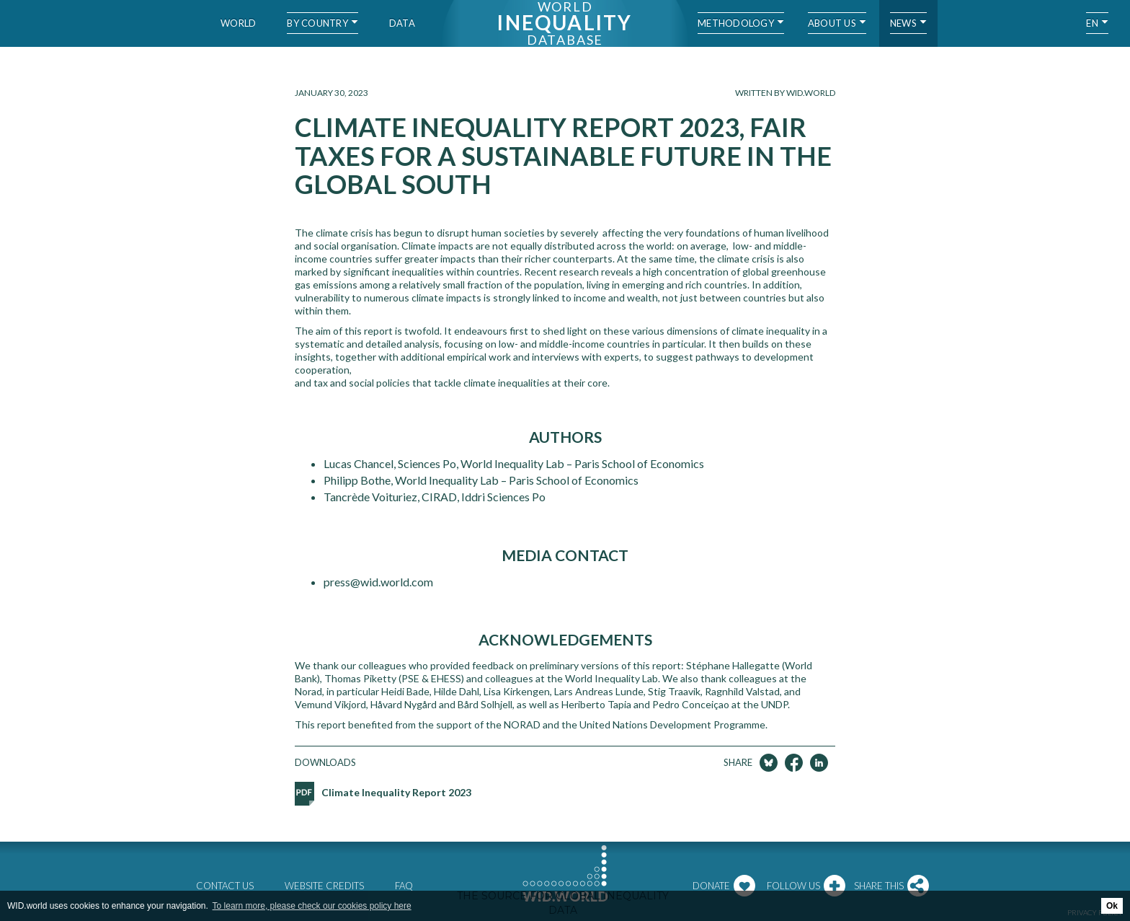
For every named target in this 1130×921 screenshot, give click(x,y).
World (238, 23)
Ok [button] (1112, 906)
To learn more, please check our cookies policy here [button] (312, 906)
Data (402, 23)
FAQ (404, 885)
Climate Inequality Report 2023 (396, 792)
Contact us (225, 885)
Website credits (324, 885)
